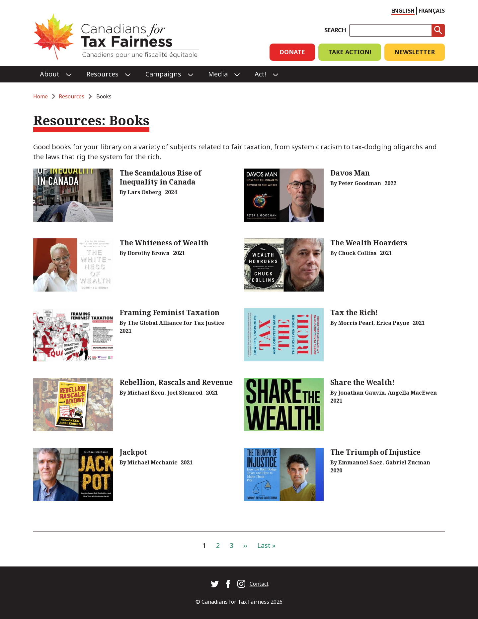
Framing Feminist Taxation (169, 312)
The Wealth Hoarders (368, 242)
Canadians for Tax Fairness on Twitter (215, 584)
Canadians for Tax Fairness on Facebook (228, 584)
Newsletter (414, 52)
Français (432, 10)
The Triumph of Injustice (375, 452)
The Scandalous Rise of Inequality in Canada (160, 177)
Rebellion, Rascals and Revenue (176, 382)
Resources (102, 73)
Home (40, 96)
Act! (260, 73)
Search (335, 30)
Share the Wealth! (362, 382)
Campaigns (163, 73)
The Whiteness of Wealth (164, 242)
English (403, 10)
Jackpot (133, 452)
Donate (292, 52)
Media (218, 73)
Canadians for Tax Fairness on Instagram (241, 584)
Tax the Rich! (354, 312)
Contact (259, 583)
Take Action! (349, 52)
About (49, 73)
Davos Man (350, 173)
